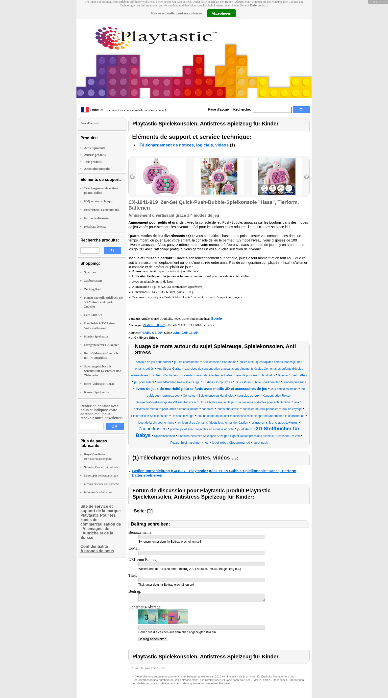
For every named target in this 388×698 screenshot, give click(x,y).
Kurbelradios (98, 492)
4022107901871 (182, 325)
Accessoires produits (97, 168)
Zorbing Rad (92, 289)
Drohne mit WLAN (101, 467)
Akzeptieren (221, 13)
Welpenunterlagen (101, 475)
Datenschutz (259, 5)
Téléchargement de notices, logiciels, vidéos (184, 145)
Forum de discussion (97, 218)
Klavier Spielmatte (96, 336)
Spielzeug (90, 272)
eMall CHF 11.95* (185, 333)
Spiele (216, 318)
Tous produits (92, 162)
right (306, 176)
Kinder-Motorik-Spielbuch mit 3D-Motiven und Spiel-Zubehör (103, 302)
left (132, 176)
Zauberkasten (93, 280)
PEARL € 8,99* (154, 325)
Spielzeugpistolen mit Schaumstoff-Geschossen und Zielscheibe (102, 371)
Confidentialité (94, 546)
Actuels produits (94, 148)
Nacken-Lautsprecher (101, 484)
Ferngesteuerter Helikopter (101, 345)
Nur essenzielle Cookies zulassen (176, 13)
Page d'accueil (219, 109)
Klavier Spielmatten (97, 392)
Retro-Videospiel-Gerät (99, 383)
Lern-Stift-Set (93, 315)
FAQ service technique (98, 201)
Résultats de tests (95, 226)
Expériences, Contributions (101, 210)
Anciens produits (95, 155)
